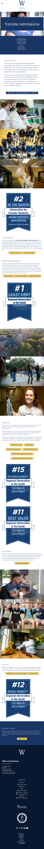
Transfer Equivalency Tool (30, 449)
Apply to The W (22, 49)
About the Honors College (13, 449)
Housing (22, 796)
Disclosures (21, 835)
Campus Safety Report (22, 798)
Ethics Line (21, 838)
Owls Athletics (33, 673)
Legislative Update (21, 842)
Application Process (21, 41)
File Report (21, 836)
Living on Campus (22, 673)
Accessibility (22, 843)
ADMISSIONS (22, 8)
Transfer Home (21, 38)
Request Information (23, 92)
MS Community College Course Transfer (22, 454)
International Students (23, 794)
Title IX (21, 839)
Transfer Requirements (21, 39)
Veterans (23, 786)
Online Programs (21, 48)
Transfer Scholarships (21, 42)
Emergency (21, 840)
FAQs (21, 45)
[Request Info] (22, 11)
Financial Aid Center (34, 276)
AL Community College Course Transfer (22, 458)
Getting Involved (11, 673)
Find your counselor (15, 253)
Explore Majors (21, 46)
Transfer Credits (21, 43)
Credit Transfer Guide (28, 253)
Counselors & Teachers (22, 792)
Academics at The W (16, 444)
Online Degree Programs (22, 563)
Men (22, 788)
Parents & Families (23, 790)
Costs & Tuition (8, 276)
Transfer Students (23, 784)
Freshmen (22, 782)
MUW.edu (22, 833)
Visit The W (34, 92)
